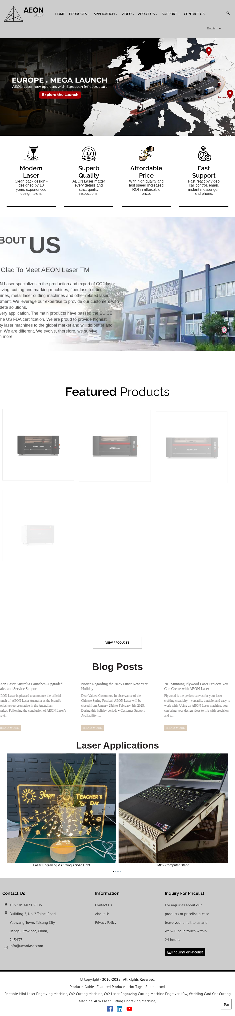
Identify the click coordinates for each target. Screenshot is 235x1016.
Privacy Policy (105, 922)
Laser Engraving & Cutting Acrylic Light (61, 810)
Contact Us (194, 14)
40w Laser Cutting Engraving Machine (124, 1001)
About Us (147, 14)
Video (128, 14)
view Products (117, 642)
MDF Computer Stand (173, 810)
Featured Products (111, 986)
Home (60, 14)
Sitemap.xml (155, 986)
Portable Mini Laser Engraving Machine (35, 993)
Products (79, 14)
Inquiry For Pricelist (187, 952)
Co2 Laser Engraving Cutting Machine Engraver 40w (145, 993)
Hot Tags (135, 986)
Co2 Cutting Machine (85, 993)
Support (171, 14)
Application (105, 14)
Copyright (91, 979)
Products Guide (82, 986)
